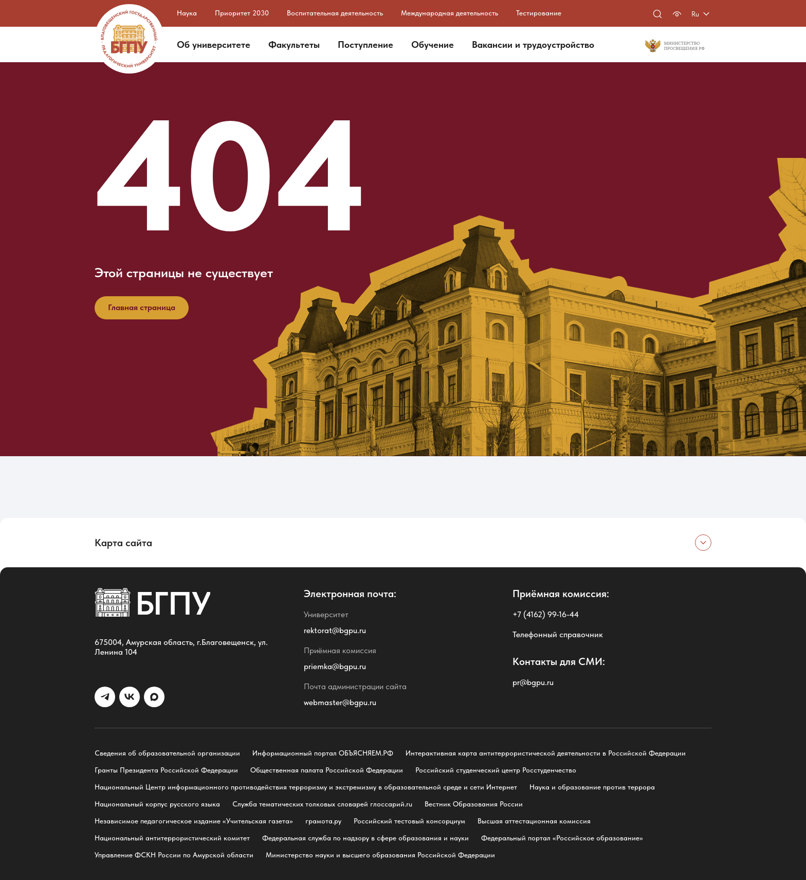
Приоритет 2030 (242, 13)
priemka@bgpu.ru (335, 666)
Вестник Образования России (474, 804)
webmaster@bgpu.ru (340, 702)
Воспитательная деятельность (335, 13)
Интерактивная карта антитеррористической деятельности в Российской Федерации (546, 753)
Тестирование (538, 13)
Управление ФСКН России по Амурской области (174, 855)
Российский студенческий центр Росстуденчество (495, 770)
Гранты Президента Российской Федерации (166, 770)
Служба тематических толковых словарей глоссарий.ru (322, 804)
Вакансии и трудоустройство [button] (533, 44)
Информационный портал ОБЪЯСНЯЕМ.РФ (322, 753)
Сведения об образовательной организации (167, 753)
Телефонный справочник (557, 634)
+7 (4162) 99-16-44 (545, 614)
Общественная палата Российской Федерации (326, 770)
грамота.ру (323, 821)
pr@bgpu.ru (533, 682)
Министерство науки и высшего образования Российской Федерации (380, 855)
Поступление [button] (365, 44)
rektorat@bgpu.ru (335, 630)
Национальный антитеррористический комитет (172, 838)
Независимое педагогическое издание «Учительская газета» (194, 821)
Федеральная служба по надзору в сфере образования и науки (365, 838)
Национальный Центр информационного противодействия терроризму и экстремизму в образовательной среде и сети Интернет (306, 787)
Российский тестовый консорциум (409, 821)
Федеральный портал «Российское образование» (562, 838)
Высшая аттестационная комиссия (534, 821)
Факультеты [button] (294, 44)
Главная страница (141, 307)
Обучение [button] (432, 44)
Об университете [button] (213, 44)
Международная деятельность (449, 13)
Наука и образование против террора (592, 787)
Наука (187, 13)
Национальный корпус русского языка (157, 804)
